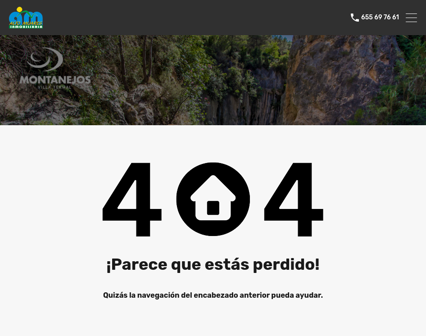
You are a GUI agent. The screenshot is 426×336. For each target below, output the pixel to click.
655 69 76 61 (380, 17)
